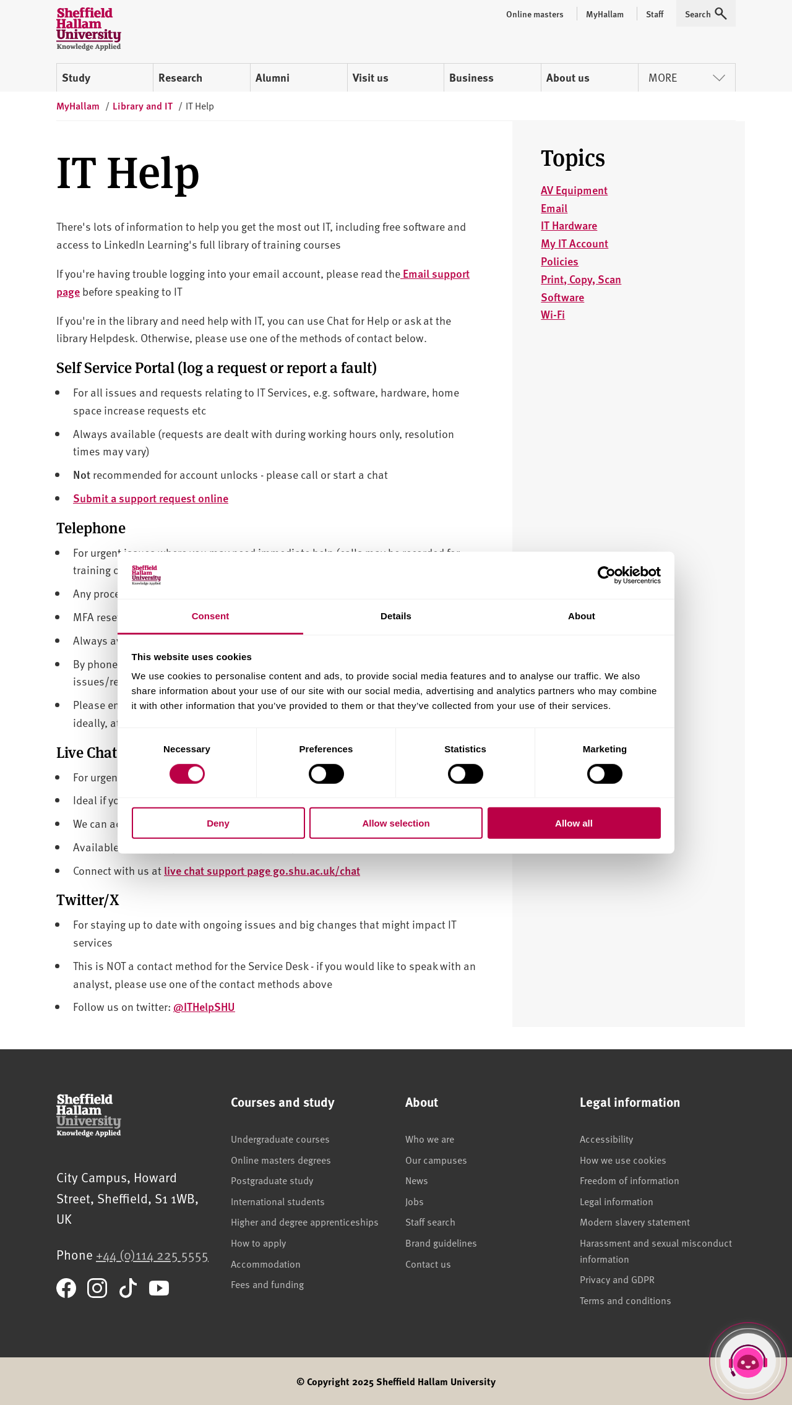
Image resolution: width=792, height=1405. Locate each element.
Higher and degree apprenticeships (305, 1221)
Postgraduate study (272, 1180)
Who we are (429, 1138)
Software (562, 296)
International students (278, 1201)
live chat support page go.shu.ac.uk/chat (262, 870)
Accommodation (266, 1263)
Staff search (430, 1221)
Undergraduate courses (280, 1138)
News (416, 1180)
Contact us (428, 1263)
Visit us (371, 77)
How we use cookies (623, 1159)
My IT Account (574, 243)
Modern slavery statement (635, 1221)
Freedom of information (629, 1180)
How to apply (258, 1242)
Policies (560, 261)
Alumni (273, 77)
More (686, 77)
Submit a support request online (150, 497)
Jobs (414, 1201)
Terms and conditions (625, 1300)
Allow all (574, 823)
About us (568, 77)
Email (554, 207)
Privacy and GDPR (617, 1279)
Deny (218, 823)
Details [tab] (396, 616)
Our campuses (436, 1159)
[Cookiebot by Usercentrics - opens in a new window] (607, 575)
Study (76, 77)
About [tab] (581, 616)
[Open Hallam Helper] (748, 1361)
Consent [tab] (211, 616)
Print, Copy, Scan (581, 278)
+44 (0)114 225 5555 (152, 1254)
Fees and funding (267, 1284)
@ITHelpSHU (204, 1006)
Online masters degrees (281, 1159)
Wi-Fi (553, 314)
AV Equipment (574, 189)
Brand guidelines (441, 1242)
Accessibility (606, 1138)
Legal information (616, 1201)
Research (180, 77)
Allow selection (395, 823)
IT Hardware (569, 225)
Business (471, 77)
